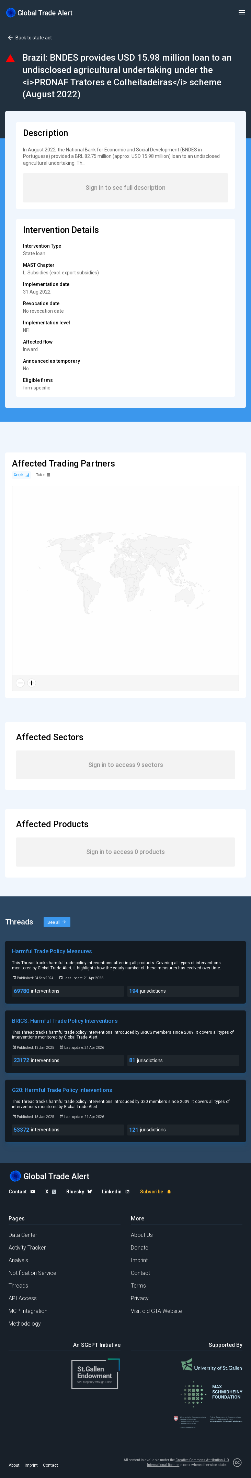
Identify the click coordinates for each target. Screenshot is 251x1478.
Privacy (140, 1298)
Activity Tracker (27, 1247)
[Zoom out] (20, 683)
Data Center (23, 1235)
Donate (139, 1247)
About (14, 1465)
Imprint (139, 1260)
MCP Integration (28, 1311)
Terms (138, 1285)
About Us (142, 1235)
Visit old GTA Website (156, 1311)
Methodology (25, 1323)
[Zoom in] (31, 683)
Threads (18, 1285)
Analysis (18, 1260)
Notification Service (32, 1273)
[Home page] (39, 12)
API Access (23, 1298)
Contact (140, 1273)
